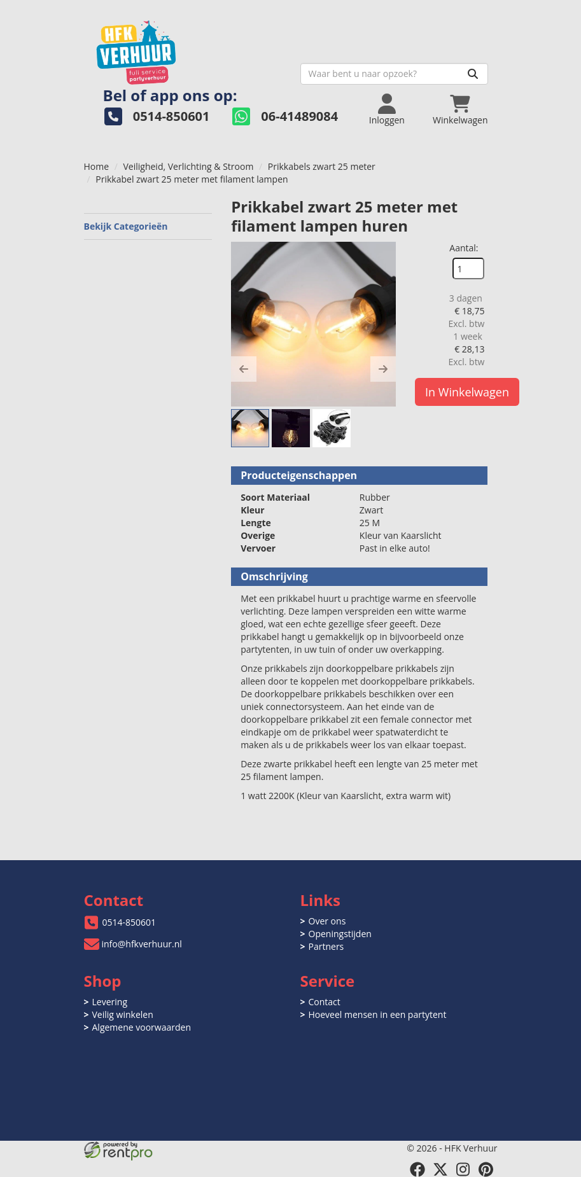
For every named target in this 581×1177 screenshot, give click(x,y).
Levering (109, 1002)
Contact (324, 1002)
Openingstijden (340, 934)
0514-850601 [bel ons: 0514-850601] (129, 922)
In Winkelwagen (467, 392)
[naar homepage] (187, 49)
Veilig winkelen (122, 1014)
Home (96, 166)
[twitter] (440, 1169)
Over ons (327, 921)
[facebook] (417, 1169)
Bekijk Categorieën (148, 226)
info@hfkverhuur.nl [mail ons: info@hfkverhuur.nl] (142, 944)
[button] (243, 369)
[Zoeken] (473, 74)
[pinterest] (486, 1169)
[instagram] (463, 1169)
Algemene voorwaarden (141, 1027)
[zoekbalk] (394, 74)
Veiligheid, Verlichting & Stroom (188, 166)
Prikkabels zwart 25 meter (321, 166)
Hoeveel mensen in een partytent (378, 1014)
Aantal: (463, 248)
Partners (326, 946)
